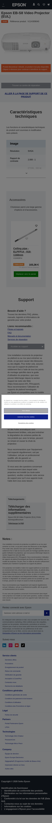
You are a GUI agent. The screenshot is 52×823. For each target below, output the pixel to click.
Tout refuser (26, 410)
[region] (26, 411)
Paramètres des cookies (26, 423)
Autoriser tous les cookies (26, 417)
